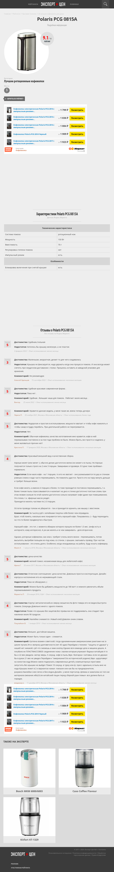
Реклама (14, 864)
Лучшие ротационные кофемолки (24, 81)
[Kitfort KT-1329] (29, 816)
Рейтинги (33, 4)
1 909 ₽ (63, 133)
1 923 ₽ (63, 141)
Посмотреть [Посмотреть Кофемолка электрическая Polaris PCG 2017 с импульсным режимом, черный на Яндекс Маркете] (77, 142)
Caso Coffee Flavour (85, 791)
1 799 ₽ (63, 109)
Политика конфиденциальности (84, 853)
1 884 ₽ (63, 125)
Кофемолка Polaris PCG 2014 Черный (29, 134)
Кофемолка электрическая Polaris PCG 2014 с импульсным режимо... (33, 110)
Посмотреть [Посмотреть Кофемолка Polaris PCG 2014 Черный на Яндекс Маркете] (77, 134)
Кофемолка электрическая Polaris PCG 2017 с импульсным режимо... (33, 142)
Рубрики (74, 4)
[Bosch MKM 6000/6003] (29, 768)
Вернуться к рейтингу (14, 98)
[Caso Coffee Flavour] (85, 768)
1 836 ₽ (63, 117)
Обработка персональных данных (90, 854)
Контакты (102, 849)
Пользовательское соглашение (60, 853)
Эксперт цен (53, 4)
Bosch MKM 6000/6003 (29, 791)
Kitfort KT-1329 (29, 839)
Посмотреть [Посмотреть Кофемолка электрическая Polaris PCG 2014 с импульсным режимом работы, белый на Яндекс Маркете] (77, 110)
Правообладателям (99, 855)
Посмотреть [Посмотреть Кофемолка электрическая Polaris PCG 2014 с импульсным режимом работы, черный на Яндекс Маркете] (77, 118)
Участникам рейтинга (20, 868)
